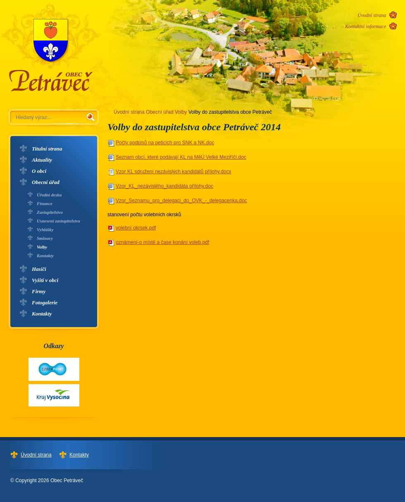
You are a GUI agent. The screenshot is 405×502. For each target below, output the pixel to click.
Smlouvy (45, 238)
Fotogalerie (44, 302)
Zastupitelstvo (50, 212)
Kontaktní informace (365, 26)
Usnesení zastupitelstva (58, 220)
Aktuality (42, 160)
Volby (42, 246)
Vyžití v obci (45, 280)
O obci (39, 171)
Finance (44, 203)
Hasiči (39, 269)
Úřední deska (49, 194)
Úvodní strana (371, 15)
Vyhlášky (45, 229)
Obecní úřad (46, 182)
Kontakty (45, 255)
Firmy (38, 291)
